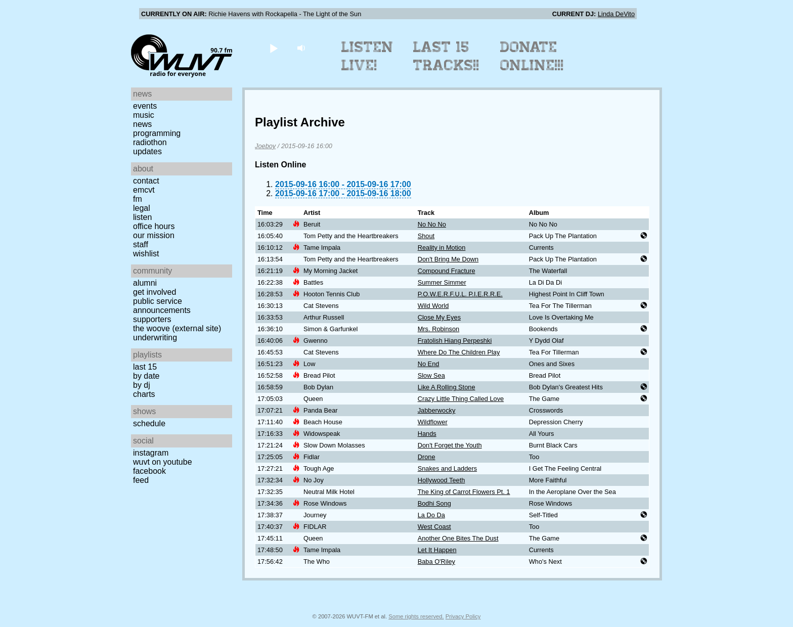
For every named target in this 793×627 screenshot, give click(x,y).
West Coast (434, 526)
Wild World (433, 305)
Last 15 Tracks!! (446, 56)
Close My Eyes (439, 317)
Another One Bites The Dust (458, 538)
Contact (146, 180)
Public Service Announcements (162, 306)
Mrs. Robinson (439, 329)
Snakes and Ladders (447, 468)
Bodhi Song (434, 503)
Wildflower (433, 422)
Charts (144, 394)
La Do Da (431, 515)
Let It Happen (437, 550)
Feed (141, 480)
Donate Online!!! (532, 56)
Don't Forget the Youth (450, 445)
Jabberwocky (437, 410)
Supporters (152, 319)
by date (146, 376)
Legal (141, 208)
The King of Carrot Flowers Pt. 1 (464, 492)
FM (137, 199)
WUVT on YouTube (162, 462)
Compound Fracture (446, 271)
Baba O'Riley (436, 561)
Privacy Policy (463, 616)
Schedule (149, 423)
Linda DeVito (616, 14)
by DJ (141, 385)
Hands (427, 433)
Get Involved (154, 292)
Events (145, 106)
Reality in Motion (442, 247)
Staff (140, 244)
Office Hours (153, 226)
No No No (432, 224)
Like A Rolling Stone (446, 387)
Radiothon (150, 142)
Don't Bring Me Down (448, 259)
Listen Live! (367, 56)
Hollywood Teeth (441, 480)
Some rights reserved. (416, 616)
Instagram (150, 453)
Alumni (145, 283)
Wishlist (146, 253)
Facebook (149, 471)
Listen (142, 217)
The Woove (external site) (177, 328)
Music (143, 115)
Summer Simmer (442, 282)
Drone (426, 457)
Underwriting (155, 337)
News (142, 124)
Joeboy (265, 146)
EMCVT (144, 190)
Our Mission (153, 235)
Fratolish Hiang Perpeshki (455, 340)
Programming (157, 133)
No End (428, 364)
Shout (426, 236)
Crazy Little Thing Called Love (461, 398)
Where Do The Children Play (459, 352)
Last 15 (145, 367)
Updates (147, 151)
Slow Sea (431, 375)
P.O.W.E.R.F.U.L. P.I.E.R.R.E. (460, 294)
